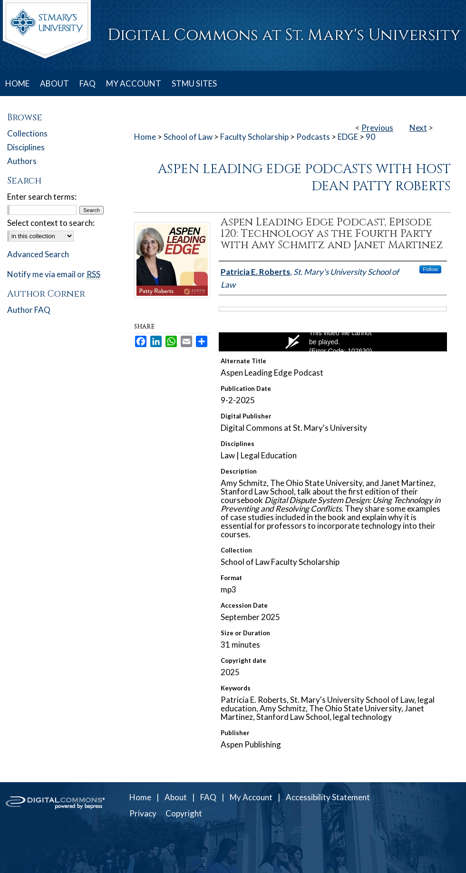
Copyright (183, 813)
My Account (251, 797)
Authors (22, 161)
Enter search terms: (42, 197)
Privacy (142, 813)
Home (145, 137)
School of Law (188, 137)
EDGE (348, 137)
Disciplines (26, 147)
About (176, 797)
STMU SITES (194, 83)
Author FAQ (28, 310)
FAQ (208, 797)
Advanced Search (38, 254)
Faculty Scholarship (254, 137)
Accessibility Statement (328, 797)
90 (370, 137)
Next (418, 128)
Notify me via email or (53, 274)
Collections (27, 133)
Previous (377, 128)
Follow (430, 269)
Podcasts (313, 137)
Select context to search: (51, 223)
